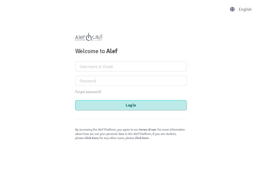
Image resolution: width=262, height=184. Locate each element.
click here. (141, 138)
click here (91, 138)
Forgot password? (88, 92)
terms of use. (147, 130)
